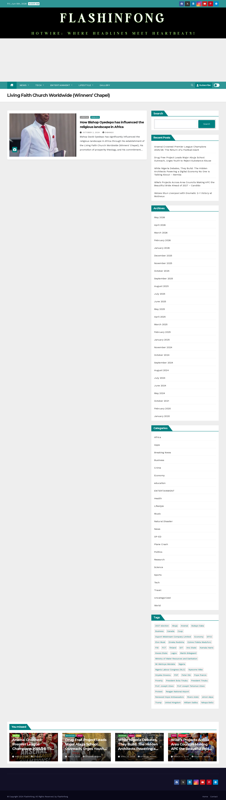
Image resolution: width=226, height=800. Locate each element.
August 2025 (161, 286)
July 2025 (159, 293)
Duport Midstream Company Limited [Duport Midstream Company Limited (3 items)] (173, 637)
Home (205, 797)
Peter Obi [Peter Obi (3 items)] (186, 675)
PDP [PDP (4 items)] (176, 675)
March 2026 (161, 232)
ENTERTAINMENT (61, 85)
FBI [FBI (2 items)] (157, 647)
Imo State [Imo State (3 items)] (191, 647)
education (160, 483)
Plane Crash (161, 544)
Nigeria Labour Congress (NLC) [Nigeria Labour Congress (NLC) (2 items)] (170, 669)
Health (158, 498)
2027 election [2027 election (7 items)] (162, 626)
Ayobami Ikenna (92, 757)
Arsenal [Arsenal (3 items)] (184, 626)
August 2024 (161, 370)
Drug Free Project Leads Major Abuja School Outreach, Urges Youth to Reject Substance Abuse (85, 749)
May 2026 (159, 217)
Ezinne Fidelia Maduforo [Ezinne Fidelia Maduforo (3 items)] (199, 642)
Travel (157, 590)
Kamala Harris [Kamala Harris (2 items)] (206, 647)
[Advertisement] (113, 60)
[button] (192, 85)
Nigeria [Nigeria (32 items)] (182, 664)
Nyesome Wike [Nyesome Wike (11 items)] (196, 669)
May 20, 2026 (22, 757)
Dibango (108, 132)
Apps (157, 444)
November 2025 (163, 263)
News (24, 85)
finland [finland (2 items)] (173, 647)
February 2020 (162, 408)
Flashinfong (62, 797)
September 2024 (163, 362)
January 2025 (162, 339)
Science (158, 567)
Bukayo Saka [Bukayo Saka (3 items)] (197, 626)
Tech (39, 85)
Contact (214, 797)
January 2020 (162, 416)
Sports (158, 574)
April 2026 (160, 225)
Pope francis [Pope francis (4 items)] (200, 675)
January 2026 (162, 248)
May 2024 (159, 393)
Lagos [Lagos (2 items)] (174, 653)
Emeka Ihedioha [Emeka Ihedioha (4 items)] (176, 642)
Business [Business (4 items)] (159, 631)
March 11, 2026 (182, 757)
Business (159, 460)
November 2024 (163, 347)
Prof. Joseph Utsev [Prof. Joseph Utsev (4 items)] (164, 686)
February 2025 (162, 332)
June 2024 (160, 385)
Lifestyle (86, 85)
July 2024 (159, 378)
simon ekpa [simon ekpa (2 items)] (207, 697)
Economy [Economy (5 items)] (198, 637)
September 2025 (163, 278)
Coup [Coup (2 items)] (180, 631)
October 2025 (161, 271)
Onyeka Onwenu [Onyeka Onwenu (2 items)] (163, 675)
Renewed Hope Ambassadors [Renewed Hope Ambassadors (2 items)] (169, 697)
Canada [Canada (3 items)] (170, 631)
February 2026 (162, 240)
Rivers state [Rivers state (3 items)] (193, 697)
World (157, 605)
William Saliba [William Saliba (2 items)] (191, 702)
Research (95, 117)
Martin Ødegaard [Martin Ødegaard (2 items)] (188, 653)
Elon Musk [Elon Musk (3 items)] (160, 642)
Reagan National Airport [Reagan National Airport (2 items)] (177, 691)
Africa (157, 437)
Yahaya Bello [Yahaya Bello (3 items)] (207, 702)
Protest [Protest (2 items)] (158, 691)
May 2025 (159, 309)
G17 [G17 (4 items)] (181, 647)
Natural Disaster (163, 521)
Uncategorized (162, 597)
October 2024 (162, 355)
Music (157, 513)
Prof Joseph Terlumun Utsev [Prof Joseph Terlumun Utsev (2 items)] (191, 686)
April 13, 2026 (128, 757)
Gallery (105, 85)
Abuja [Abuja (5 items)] (174, 626)
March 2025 (161, 324)
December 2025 (163, 255)
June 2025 (160, 301)
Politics (158, 552)
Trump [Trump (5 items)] (158, 702)
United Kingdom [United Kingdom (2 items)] (173, 702)
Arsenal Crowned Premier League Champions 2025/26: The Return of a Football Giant (33, 749)
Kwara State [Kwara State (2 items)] (161, 653)
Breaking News (162, 452)
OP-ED (157, 536)
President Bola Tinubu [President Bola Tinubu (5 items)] (177, 680)
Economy (159, 475)
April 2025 (160, 316)
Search (158, 113)
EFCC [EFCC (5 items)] (209, 637)
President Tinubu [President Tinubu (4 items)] (199, 680)
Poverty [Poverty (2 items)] (159, 680)
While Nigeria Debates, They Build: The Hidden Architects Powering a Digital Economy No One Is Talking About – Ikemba (182, 171)
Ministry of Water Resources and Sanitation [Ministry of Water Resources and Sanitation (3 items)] (176, 658)
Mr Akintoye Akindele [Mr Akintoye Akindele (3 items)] (165, 664)
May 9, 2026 (74, 757)
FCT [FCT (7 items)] (164, 647)
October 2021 (161, 400)
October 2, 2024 (91, 132)
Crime (157, 467)
